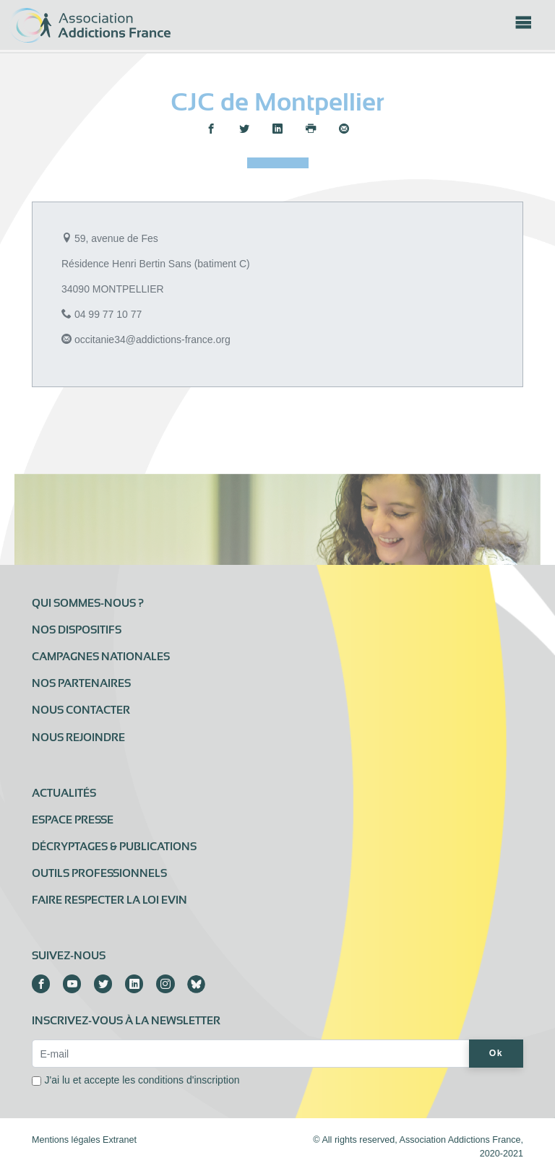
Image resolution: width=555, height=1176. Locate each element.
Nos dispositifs (76, 629)
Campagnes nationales (101, 656)
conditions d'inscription (188, 1080)
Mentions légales (66, 1140)
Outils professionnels (99, 873)
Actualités (64, 793)
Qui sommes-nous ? (88, 603)
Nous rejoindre (78, 737)
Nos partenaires (81, 683)
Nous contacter (81, 710)
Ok (496, 1053)
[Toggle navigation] (523, 26)
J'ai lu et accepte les (142, 1080)
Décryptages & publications (114, 846)
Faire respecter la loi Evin (109, 900)
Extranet (120, 1140)
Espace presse (72, 819)
